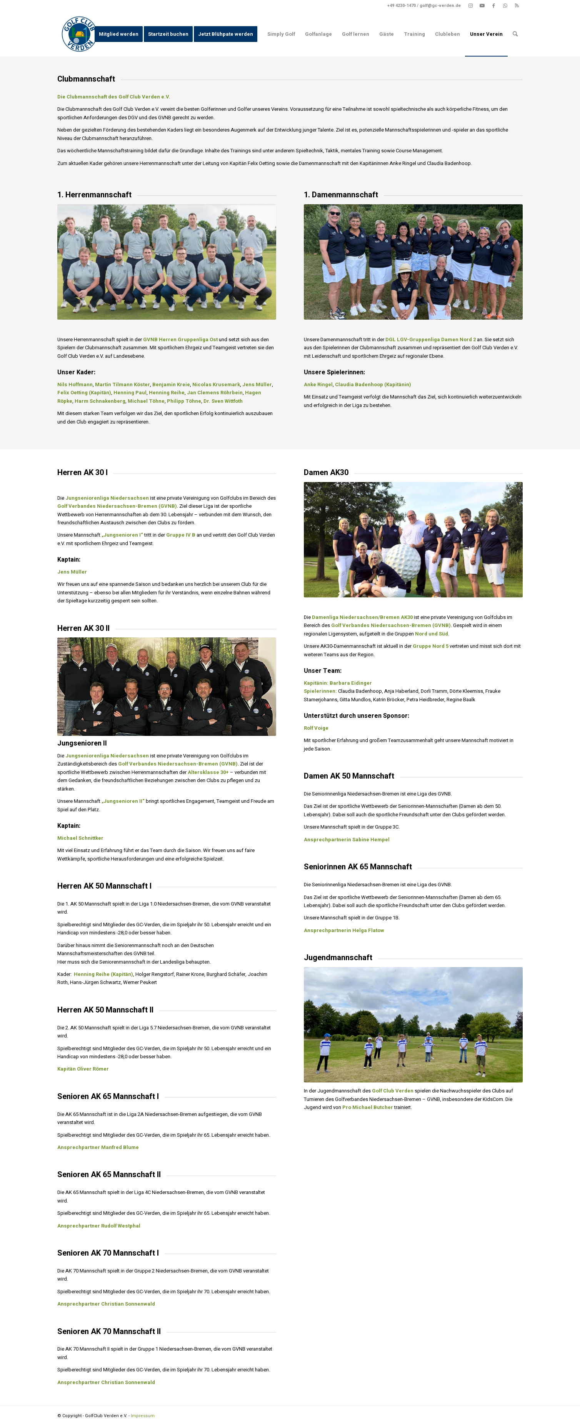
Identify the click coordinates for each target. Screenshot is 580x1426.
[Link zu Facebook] (493, 6)
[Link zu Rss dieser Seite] (517, 6)
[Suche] (515, 34)
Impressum (143, 1416)
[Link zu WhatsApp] (505, 6)
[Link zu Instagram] (470, 6)
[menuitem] (119, 34)
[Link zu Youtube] (482, 6)
